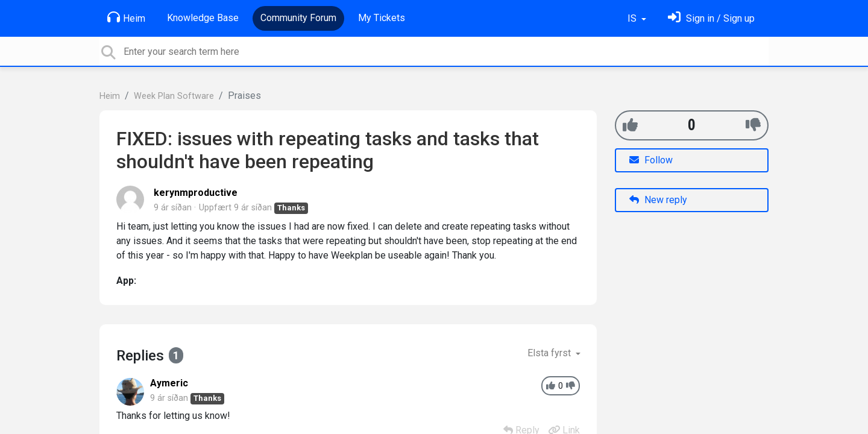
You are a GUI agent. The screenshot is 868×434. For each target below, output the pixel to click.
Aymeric (169, 383)
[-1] (753, 125)
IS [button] (633, 18)
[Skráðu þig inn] (711, 18)
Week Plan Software (174, 96)
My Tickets (381, 18)
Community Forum (298, 18)
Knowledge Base (203, 18)
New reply (658, 200)
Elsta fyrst (550, 353)
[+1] (630, 125)
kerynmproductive (195, 192)
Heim (126, 17)
